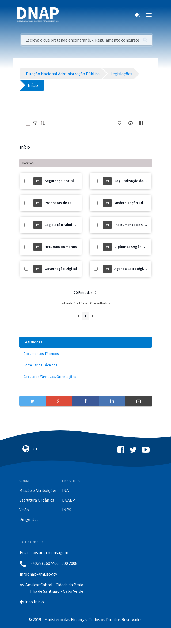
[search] (120, 123)
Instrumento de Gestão (133, 224)
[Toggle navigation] (66, 15)
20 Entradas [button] (85, 292)
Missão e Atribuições (38, 490)
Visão (24, 509)
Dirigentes (29, 519)
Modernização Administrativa (139, 202)
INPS (66, 509)
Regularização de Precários (137, 180)
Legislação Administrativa (67, 224)
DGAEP (68, 500)
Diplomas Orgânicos (131, 246)
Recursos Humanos (61, 246)
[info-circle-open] (130, 123)
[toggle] (35, 123)
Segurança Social (59, 180)
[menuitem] (85, 342)
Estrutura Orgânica (36, 500)
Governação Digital (61, 268)
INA (65, 490)
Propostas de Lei (59, 202)
